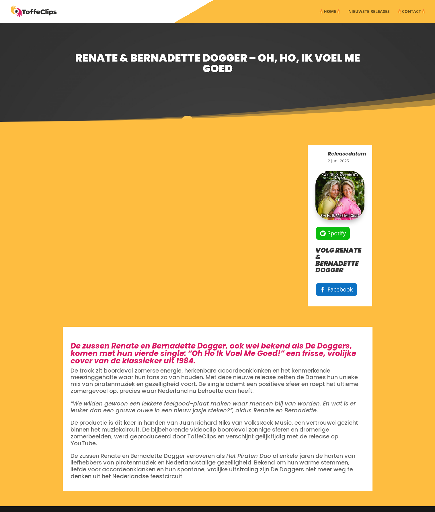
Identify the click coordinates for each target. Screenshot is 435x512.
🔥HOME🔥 (330, 11)
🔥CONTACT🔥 (411, 11)
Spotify (336, 233)
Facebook (340, 289)
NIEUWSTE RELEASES (369, 11)
